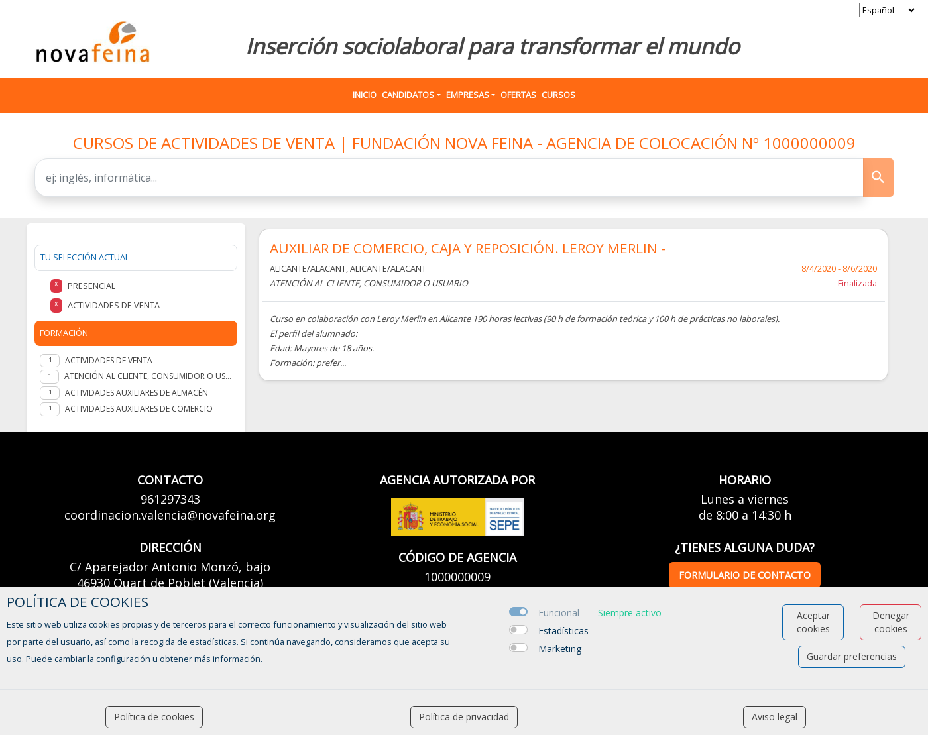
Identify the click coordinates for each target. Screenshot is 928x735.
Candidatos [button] (408, 95)
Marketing (559, 648)
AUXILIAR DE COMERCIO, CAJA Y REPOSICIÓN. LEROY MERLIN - (468, 248)
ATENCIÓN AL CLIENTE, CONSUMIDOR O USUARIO (148, 376)
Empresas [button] (467, 95)
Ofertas (518, 95)
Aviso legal (774, 716)
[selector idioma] (888, 10)
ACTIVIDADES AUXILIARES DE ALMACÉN (136, 392)
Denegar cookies (890, 622)
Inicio (365, 95)
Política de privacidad (464, 716)
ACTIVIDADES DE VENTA (108, 360)
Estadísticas (563, 630)
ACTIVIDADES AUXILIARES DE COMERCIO (139, 408)
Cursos (558, 95)
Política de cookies (154, 716)
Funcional (558, 612)
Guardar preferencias (852, 656)
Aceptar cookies (813, 622)
